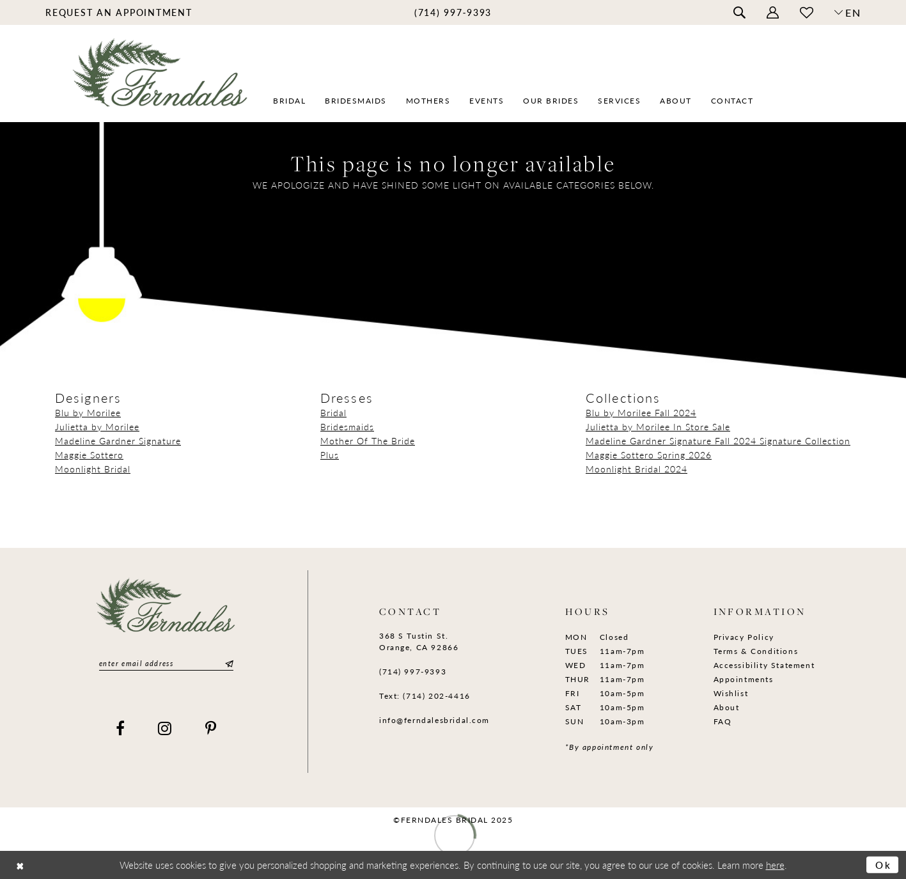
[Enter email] (166, 663)
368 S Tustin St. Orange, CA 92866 (418, 641)
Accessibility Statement (764, 665)
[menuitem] (119, 12)
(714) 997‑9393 (412, 671)
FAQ (723, 721)
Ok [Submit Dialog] (883, 864)
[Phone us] (452, 12)
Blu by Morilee (88, 412)
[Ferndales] (160, 80)
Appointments (744, 679)
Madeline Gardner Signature (118, 440)
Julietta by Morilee (97, 426)
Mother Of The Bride (367, 440)
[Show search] (739, 12)
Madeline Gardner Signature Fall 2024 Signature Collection (718, 440)
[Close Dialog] (20, 864)
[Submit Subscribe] (227, 663)
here (775, 864)
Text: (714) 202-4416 (425, 695)
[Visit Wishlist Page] (807, 12)
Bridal (333, 412)
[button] (773, 12)
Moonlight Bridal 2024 (636, 468)
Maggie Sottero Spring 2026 (649, 454)
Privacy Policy (744, 637)
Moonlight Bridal (92, 468)
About (727, 707)
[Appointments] (119, 12)
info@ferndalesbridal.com (434, 720)
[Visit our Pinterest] (211, 728)
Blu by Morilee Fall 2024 (641, 412)
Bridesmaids (347, 426)
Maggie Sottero (89, 454)
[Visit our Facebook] (121, 728)
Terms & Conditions (756, 651)
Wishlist (731, 693)
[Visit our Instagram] (165, 728)
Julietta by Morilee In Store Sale (658, 426)
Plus (329, 454)
